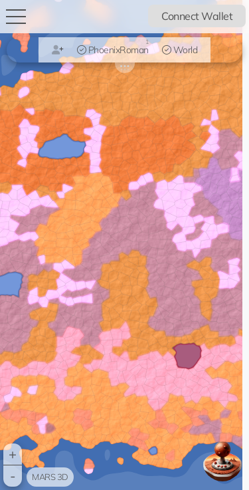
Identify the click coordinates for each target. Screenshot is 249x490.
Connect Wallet (196, 16)
